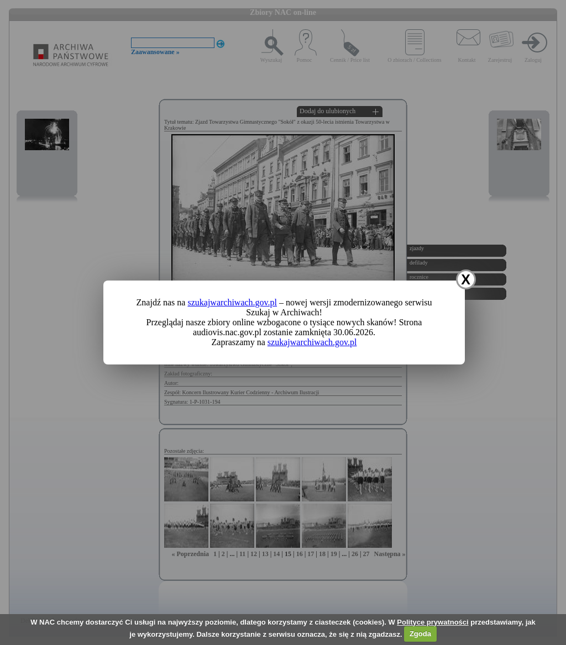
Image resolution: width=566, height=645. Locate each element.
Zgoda (420, 634)
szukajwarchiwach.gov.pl (232, 302)
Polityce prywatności (432, 622)
